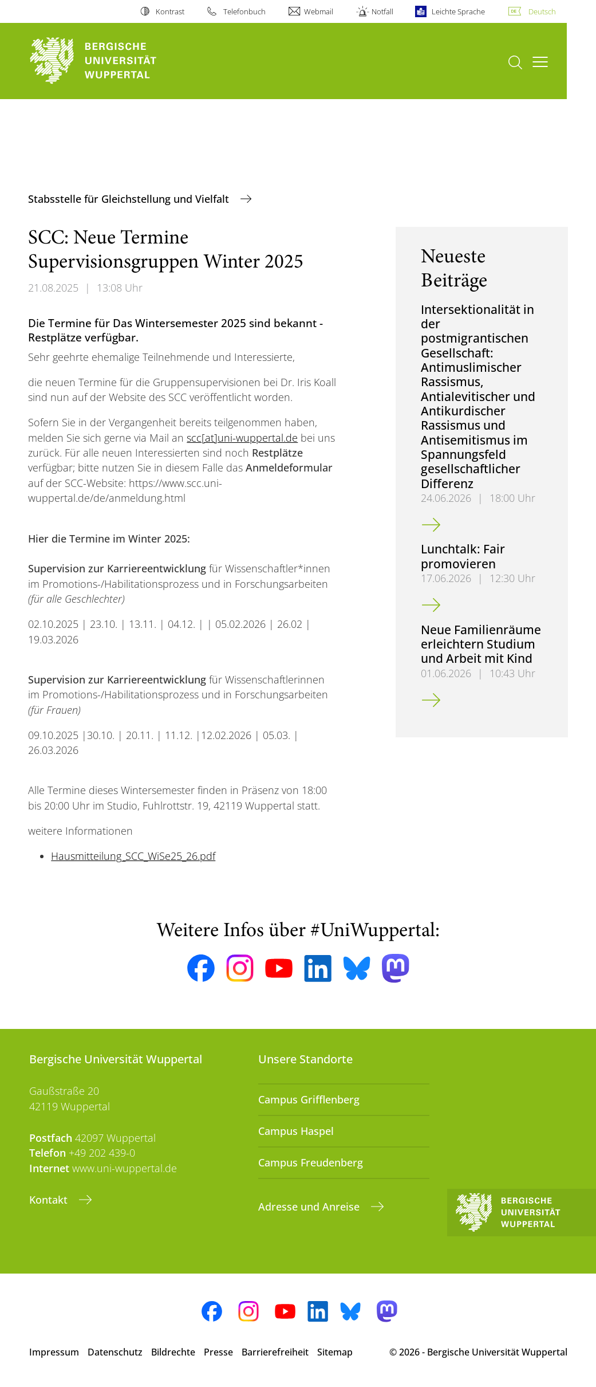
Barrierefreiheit (275, 1352)
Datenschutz (115, 1352)
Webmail (318, 11)
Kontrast (170, 11)
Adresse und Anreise (310, 1206)
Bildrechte (173, 1352)
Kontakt (49, 1200)
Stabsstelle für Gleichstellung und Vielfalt (130, 199)
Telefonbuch (244, 11)
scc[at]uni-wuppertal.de (242, 438)
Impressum (54, 1352)
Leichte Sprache (458, 11)
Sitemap (335, 1352)
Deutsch (542, 11)
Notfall (382, 11)
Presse (218, 1352)
